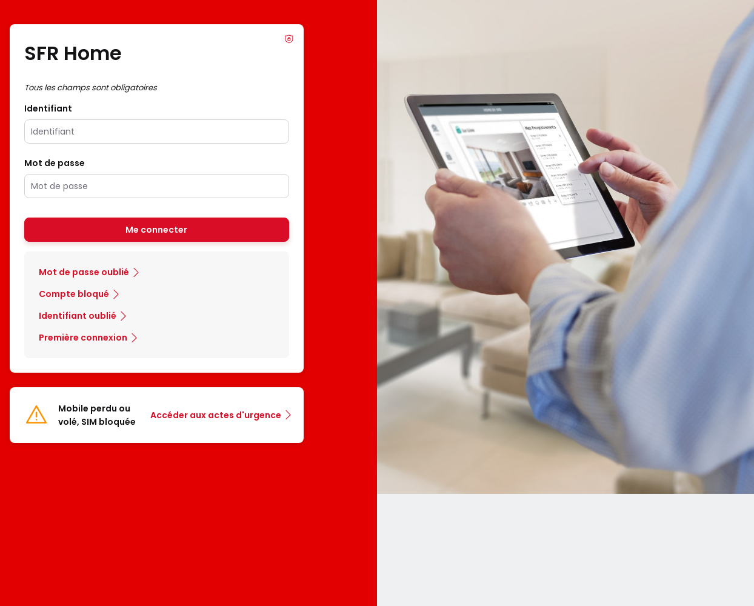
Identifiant (48, 108)
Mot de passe (54, 163)
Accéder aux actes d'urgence (215, 415)
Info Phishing (289, 39)
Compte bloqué (74, 294)
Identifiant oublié (77, 316)
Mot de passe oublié (84, 272)
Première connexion (83, 337)
